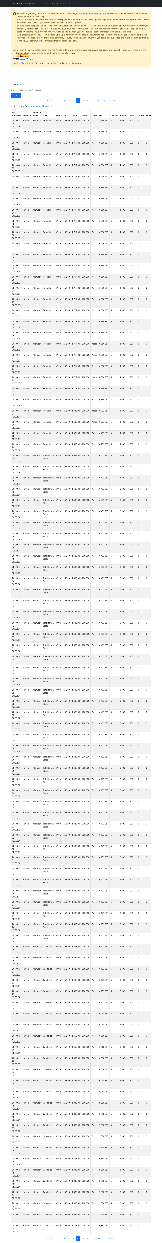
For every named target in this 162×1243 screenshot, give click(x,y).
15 (110, 100)
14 (104, 100)
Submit (16, 95)
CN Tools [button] (54, 3)
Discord (24, 63)
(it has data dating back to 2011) (91, 13)
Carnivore (16, 3)
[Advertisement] (56, 74)
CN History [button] (30, 3)
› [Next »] (114, 100)
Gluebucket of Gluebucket (40, 106)
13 (99, 100)
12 (93, 100)
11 (88, 100)
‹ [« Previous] (47, 100)
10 (83, 100)
